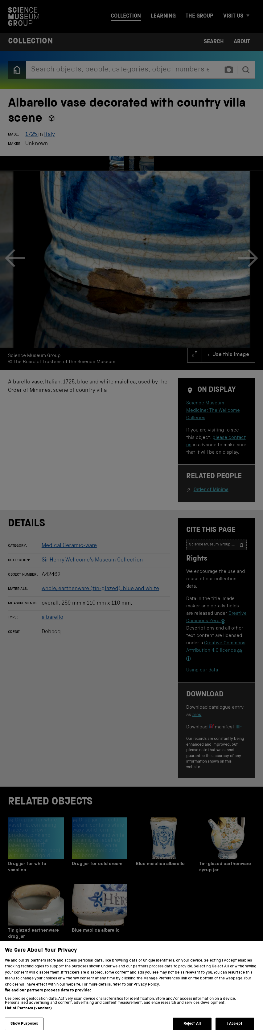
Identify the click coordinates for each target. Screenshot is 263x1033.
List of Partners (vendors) (28, 1014)
